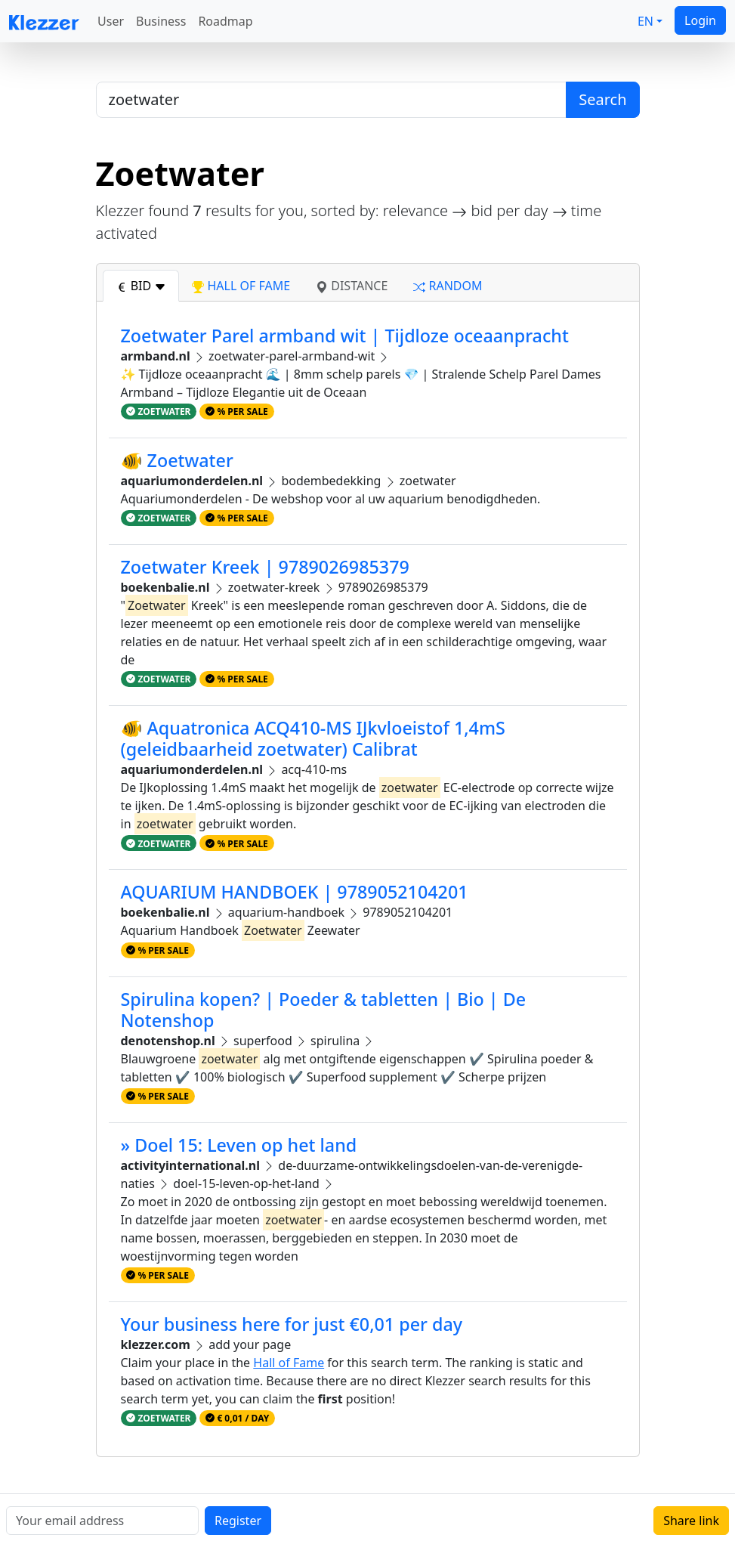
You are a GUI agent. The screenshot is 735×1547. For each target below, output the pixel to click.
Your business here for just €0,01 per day (292, 1324)
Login (700, 20)
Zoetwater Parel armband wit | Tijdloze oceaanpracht (345, 335)
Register (238, 1520)
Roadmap (225, 21)
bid (141, 285)
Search (602, 99)
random (447, 285)
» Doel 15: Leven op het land (239, 1145)
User (110, 21)
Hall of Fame (288, 1362)
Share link (691, 1520)
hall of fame (241, 285)
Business (161, 21)
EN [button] (645, 21)
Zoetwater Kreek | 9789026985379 (265, 567)
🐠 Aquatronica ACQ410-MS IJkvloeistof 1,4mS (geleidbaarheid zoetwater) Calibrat (313, 738)
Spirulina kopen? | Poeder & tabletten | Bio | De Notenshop (324, 1009)
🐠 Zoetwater (177, 460)
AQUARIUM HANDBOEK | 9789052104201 (294, 892)
